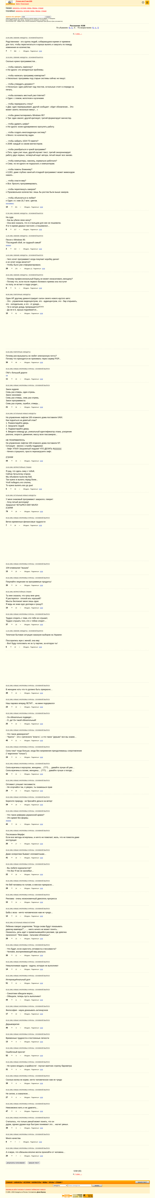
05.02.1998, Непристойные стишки (18, 592)
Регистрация (25, 4)
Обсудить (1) (28, 268)
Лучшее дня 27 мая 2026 (24, 1)
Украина (8, 820)
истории (23, 8)
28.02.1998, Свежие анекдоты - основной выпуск (24, 275)
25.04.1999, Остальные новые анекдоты (21, 413)
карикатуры (36, 1182)
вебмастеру (35, 1189)
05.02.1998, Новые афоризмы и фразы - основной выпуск (28, 369)
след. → (79, 34)
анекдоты (16, 8)
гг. (72, 28)
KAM (40, 51)
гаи (7, 375)
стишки (40, 8)
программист (10, 203)
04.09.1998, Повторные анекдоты (18, 352)
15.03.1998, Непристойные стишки (18, 467)
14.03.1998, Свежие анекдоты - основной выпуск (24, 255)
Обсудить (26, 51)
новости (42, 1189)
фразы (34, 8)
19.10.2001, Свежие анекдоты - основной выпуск (24, 57)
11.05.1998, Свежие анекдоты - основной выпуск (24, 236)
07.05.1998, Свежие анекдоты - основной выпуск (24, 213)
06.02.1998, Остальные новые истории (20, 922)
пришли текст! (142, 1182)
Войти (18, 4)
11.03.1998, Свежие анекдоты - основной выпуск (24, 631)
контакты (21, 1189)
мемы (29, 8)
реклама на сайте (11, 1189)
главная (9, 1182)
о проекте (28, 1189)
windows (8, 245)
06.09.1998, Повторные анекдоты (18, 294)
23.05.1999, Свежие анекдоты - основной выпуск (24, 38)
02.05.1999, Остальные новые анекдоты (21, 495)
